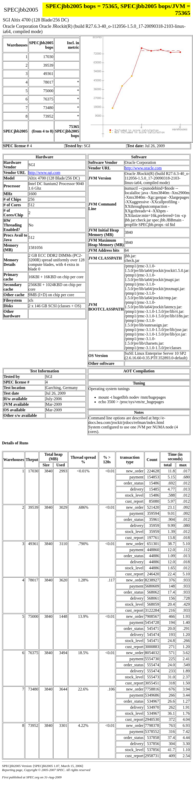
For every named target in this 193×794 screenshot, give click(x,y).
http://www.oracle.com (143, 168)
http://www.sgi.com (44, 172)
